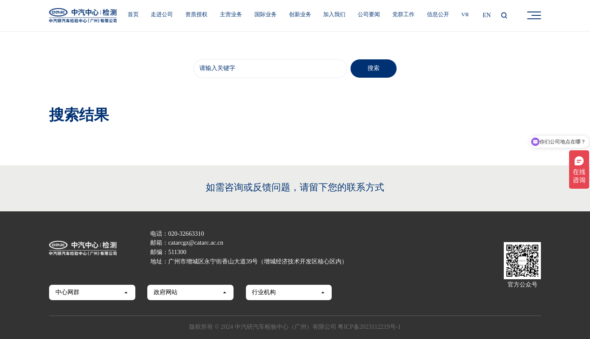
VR (465, 15)
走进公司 (162, 15)
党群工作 (403, 15)
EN (487, 15)
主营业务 (231, 15)
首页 (133, 15)
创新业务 (300, 15)
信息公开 (438, 15)
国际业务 (265, 15)
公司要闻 (369, 15)
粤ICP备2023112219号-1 (369, 327)
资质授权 (196, 15)
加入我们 (334, 15)
